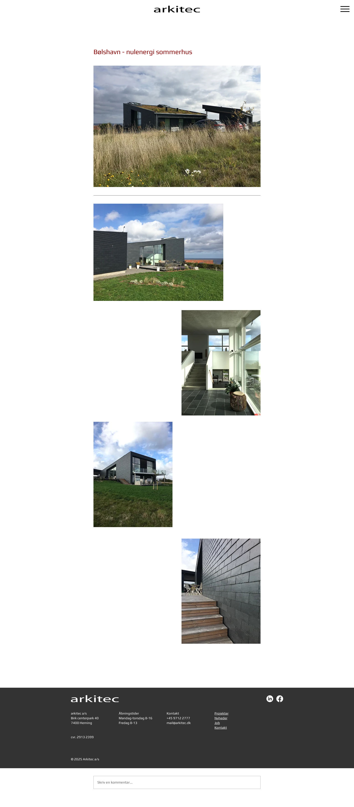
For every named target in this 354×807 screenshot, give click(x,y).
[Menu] (345, 9)
